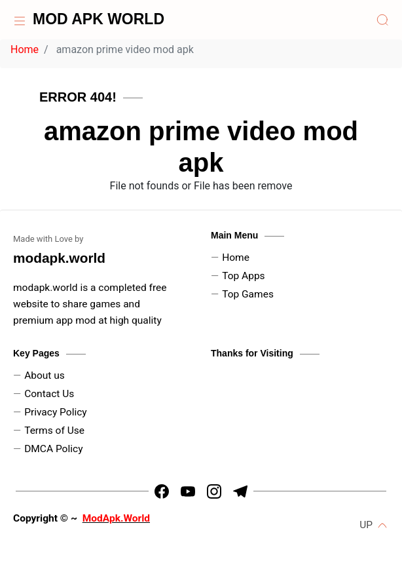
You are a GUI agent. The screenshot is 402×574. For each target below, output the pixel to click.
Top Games (248, 294)
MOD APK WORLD (98, 19)
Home (24, 49)
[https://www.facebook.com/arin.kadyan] (162, 491)
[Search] (382, 19)
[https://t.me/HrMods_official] (240, 491)
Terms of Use (54, 430)
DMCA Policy (53, 449)
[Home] (19, 19)
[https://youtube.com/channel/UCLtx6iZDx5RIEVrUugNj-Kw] (188, 491)
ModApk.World (116, 518)
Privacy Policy (55, 412)
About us (44, 375)
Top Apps (243, 276)
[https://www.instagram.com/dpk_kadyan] (214, 491)
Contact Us (49, 394)
